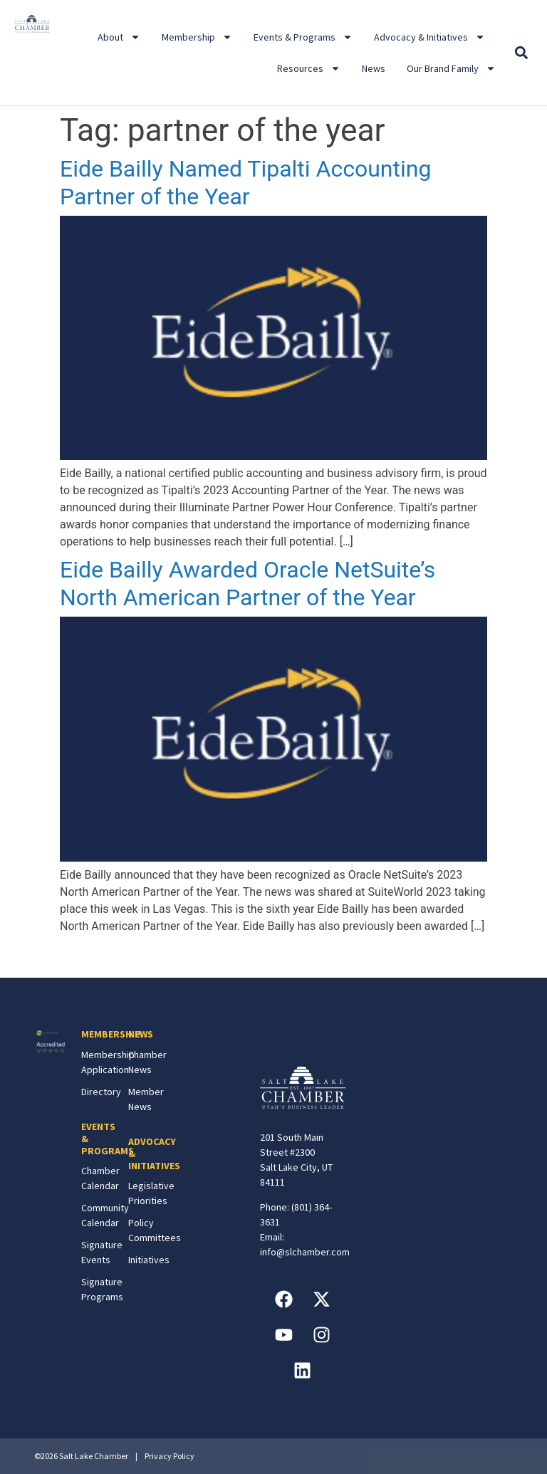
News (373, 68)
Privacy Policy (169, 1456)
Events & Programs (303, 37)
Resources (308, 68)
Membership (197, 37)
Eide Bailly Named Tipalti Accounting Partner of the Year (245, 182)
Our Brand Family (451, 68)
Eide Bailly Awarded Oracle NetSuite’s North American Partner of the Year (247, 583)
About (119, 37)
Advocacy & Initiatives (429, 37)
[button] (521, 53)
